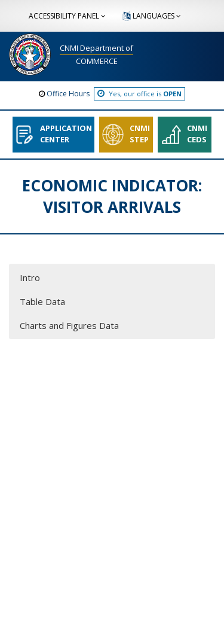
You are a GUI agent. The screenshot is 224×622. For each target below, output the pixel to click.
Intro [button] (30, 277)
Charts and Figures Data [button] (69, 325)
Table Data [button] (42, 301)
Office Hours (68, 94)
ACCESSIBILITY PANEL (68, 16)
